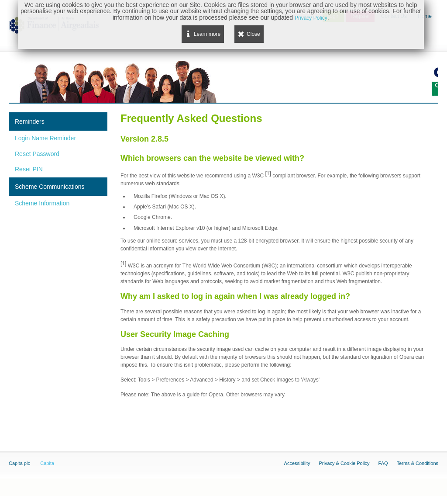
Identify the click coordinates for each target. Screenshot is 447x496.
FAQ (383, 463)
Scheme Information (42, 203)
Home (425, 16)
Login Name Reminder (45, 138)
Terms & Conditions (417, 463)
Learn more (207, 34)
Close (253, 34)
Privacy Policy (311, 18)
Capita (47, 463)
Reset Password (37, 153)
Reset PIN (29, 169)
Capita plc (19, 463)
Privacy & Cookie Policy (344, 463)
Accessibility (297, 463)
